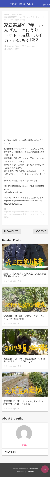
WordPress (33, 469)
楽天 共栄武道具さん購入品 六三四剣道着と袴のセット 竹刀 (25, 275)
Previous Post (11, 231)
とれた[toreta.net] (22, 3)
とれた (10, 49)
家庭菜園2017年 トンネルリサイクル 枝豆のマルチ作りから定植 (24, 402)
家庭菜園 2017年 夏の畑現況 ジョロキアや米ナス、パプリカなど (24, 360)
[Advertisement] (25, 70)
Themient (30, 471)
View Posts (10, 452)
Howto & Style (17, 14)
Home (6, 14)
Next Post (41, 231)
